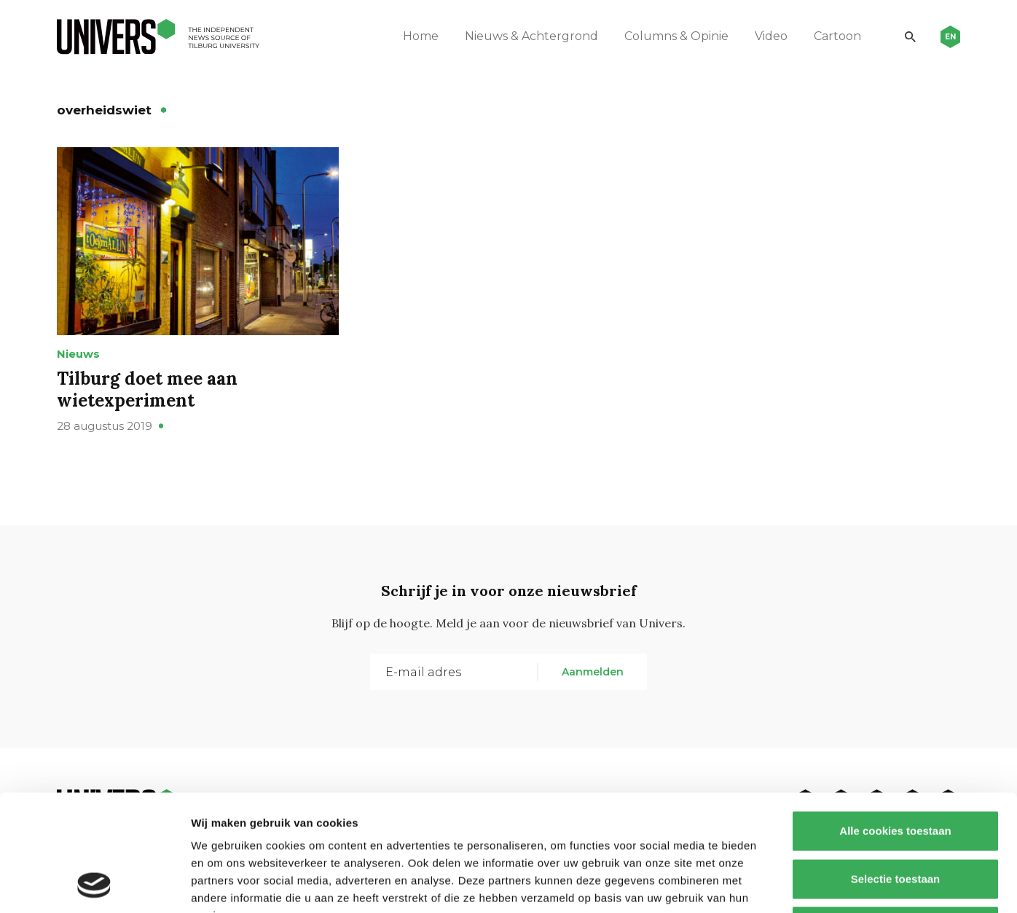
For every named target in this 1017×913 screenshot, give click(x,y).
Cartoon (837, 36)
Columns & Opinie (676, 36)
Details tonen (787, 884)
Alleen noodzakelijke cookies (895, 817)
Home (421, 36)
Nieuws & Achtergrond (531, 36)
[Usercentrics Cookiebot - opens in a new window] (94, 885)
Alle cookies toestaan (895, 722)
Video (771, 36)
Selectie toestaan (896, 770)
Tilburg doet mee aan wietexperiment (147, 389)
